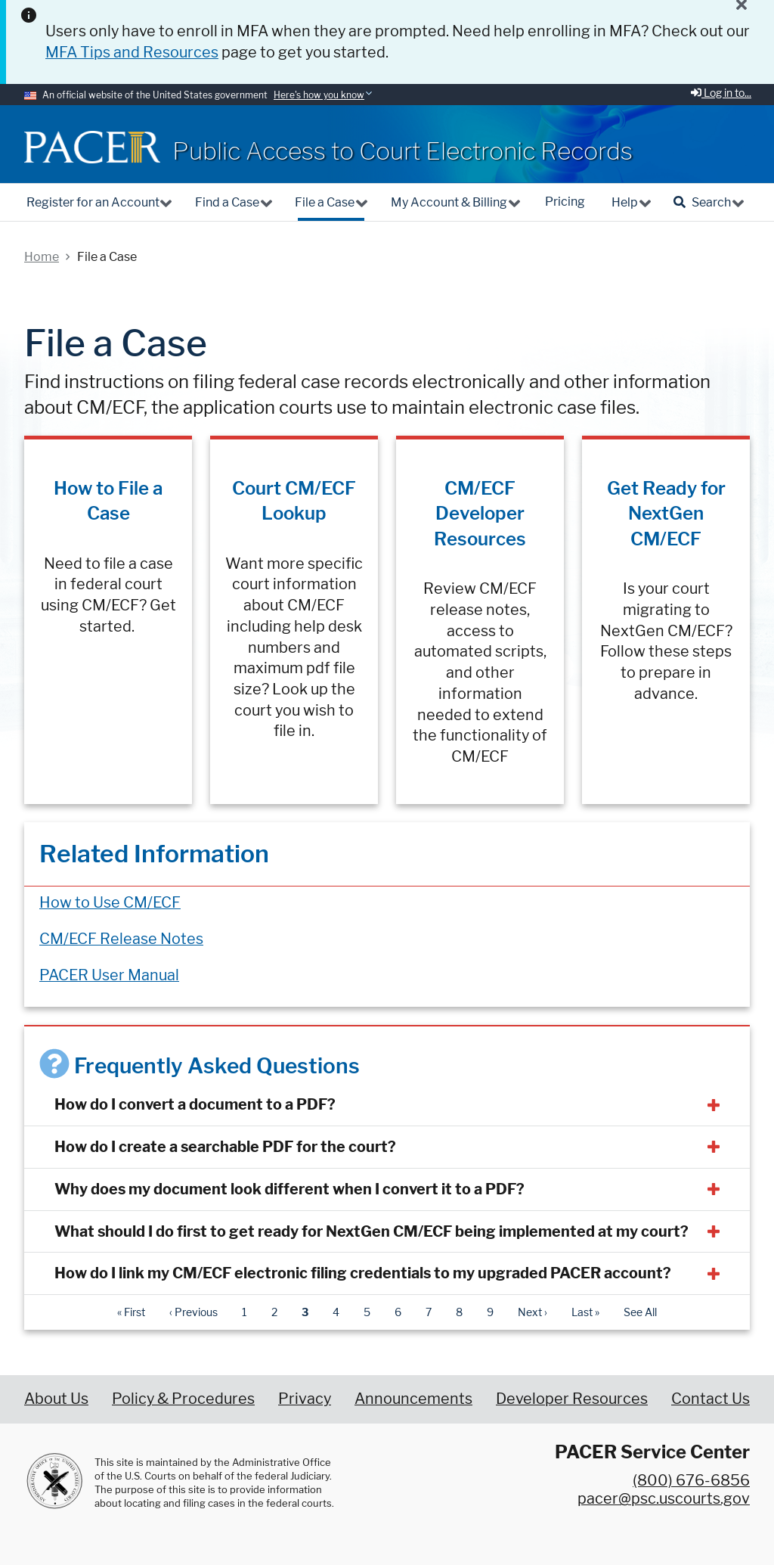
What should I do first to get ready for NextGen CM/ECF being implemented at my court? (371, 1231)
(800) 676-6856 (691, 1480)
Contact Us (710, 1399)
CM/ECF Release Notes (121, 939)
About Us (56, 1399)
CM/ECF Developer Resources (480, 513)
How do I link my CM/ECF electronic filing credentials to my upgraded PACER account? (362, 1273)
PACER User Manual (109, 975)
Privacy (304, 1399)
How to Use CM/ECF (110, 902)
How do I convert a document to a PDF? (195, 1104)
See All (640, 1312)
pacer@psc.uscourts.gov (663, 1498)
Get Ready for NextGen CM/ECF (666, 513)
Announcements (413, 1399)
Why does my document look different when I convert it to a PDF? (289, 1189)
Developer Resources (572, 1399)
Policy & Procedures (183, 1399)
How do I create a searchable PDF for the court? (225, 1147)
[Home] (92, 147)
